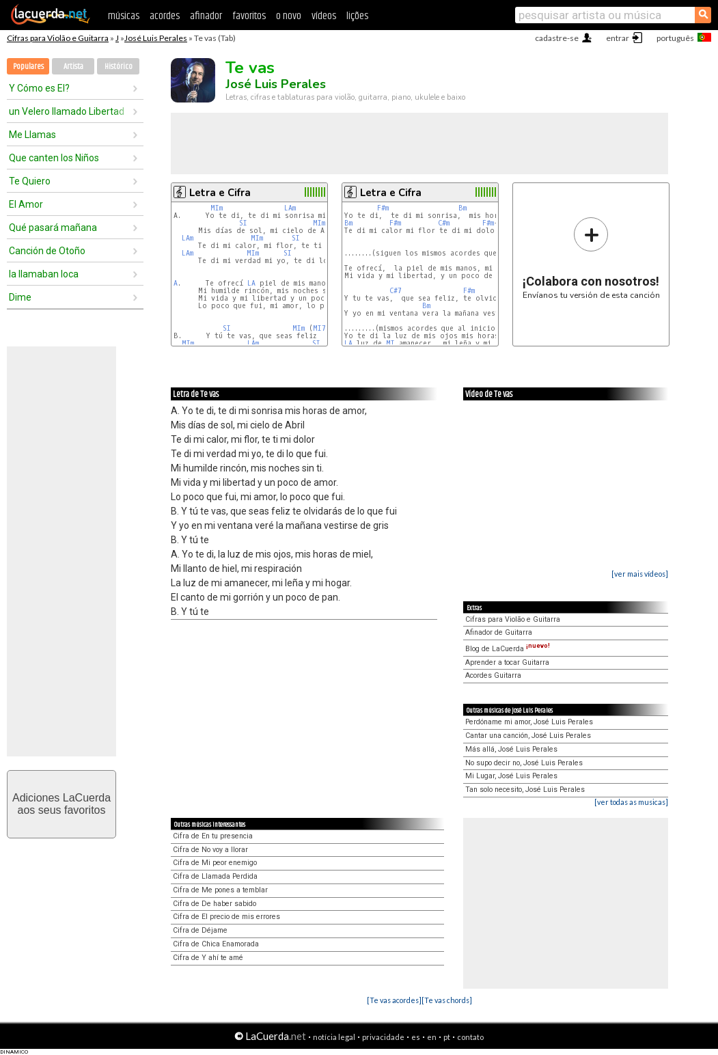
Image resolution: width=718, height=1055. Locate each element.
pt (446, 1036)
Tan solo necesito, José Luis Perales (525, 789)
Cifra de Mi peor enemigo (215, 862)
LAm (290, 208)
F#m (383, 208)
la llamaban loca (44, 274)
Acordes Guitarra (493, 675)
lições (357, 16)
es (415, 1036)
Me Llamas (32, 134)
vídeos (324, 16)
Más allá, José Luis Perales (511, 749)
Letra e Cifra (220, 193)
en (432, 1036)
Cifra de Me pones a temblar (220, 890)
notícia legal (334, 1036)
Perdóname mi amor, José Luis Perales (529, 721)
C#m (444, 223)
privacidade (383, 1036)
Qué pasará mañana (53, 227)
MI (390, 343)
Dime (20, 297)
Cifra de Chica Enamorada (216, 944)
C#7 (395, 290)
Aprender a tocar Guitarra (507, 662)
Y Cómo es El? (39, 88)
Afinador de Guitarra (498, 632)
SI (243, 223)
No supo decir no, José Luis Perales (524, 762)
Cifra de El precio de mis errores (226, 916)
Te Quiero (30, 181)
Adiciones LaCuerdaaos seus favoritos (61, 804)
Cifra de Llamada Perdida (215, 876)
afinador (206, 16)
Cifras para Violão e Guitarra (58, 38)
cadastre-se (557, 38)
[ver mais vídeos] (639, 573)
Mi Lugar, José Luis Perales (511, 775)
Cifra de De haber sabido (214, 903)
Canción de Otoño (47, 250)
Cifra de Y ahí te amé (208, 957)
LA (251, 283)
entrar (617, 38)
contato (470, 1036)
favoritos (249, 16)
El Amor (26, 204)
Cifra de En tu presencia (213, 836)
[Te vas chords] (447, 1000)
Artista (73, 66)
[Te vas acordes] (394, 1000)
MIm (216, 208)
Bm (462, 208)
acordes (165, 16)
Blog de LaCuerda (507, 648)
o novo (288, 16)
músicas (123, 16)
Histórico (119, 66)
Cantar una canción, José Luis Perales (528, 735)
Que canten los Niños (54, 157)
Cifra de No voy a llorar (210, 849)
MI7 (319, 328)
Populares (28, 66)
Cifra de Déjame (200, 930)
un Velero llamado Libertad (66, 111)
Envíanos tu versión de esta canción (591, 258)
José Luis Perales (155, 38)
